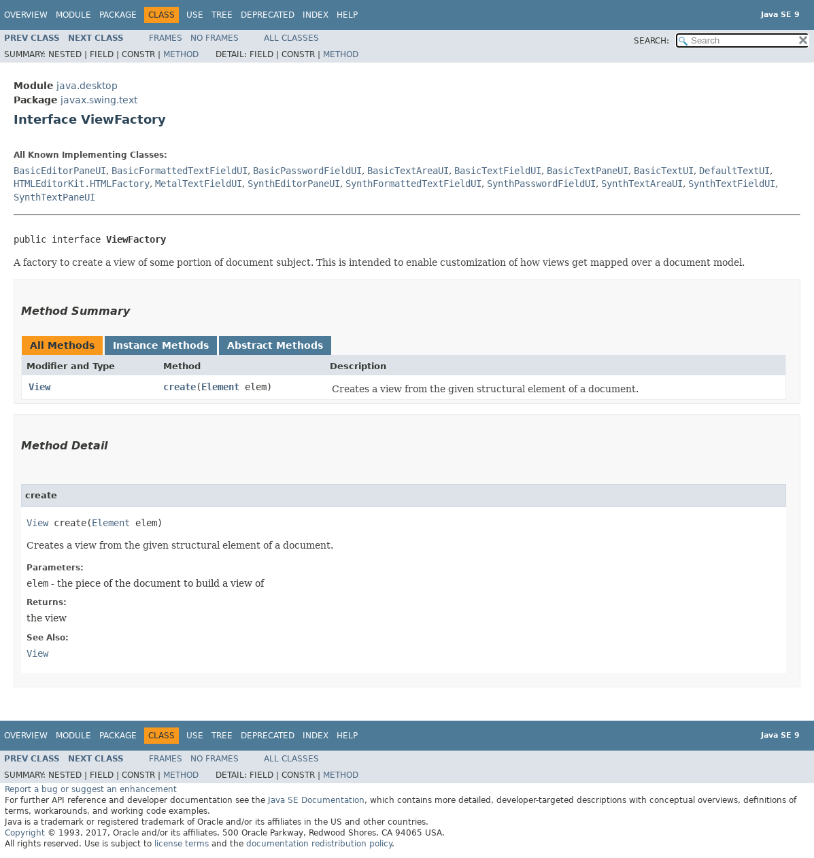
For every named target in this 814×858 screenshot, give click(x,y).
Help (347, 15)
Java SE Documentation (316, 800)
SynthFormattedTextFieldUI (413, 183)
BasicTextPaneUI (587, 170)
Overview (26, 15)
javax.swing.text (99, 100)
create (179, 386)
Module (73, 15)
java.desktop (87, 85)
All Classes (291, 38)
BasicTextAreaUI (408, 170)
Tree (222, 15)
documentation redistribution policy (319, 843)
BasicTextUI (664, 170)
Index (315, 15)
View (39, 386)
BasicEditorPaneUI (60, 170)
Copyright (25, 833)
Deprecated (267, 15)
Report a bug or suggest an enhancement (91, 789)
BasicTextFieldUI (497, 170)
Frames (165, 38)
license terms (181, 843)
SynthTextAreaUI (642, 183)
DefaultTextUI (734, 170)
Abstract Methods (275, 345)
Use (194, 15)
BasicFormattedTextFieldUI (180, 170)
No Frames (214, 38)
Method (181, 54)
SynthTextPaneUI (54, 197)
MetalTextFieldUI (198, 183)
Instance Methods (161, 345)
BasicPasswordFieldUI (307, 170)
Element (220, 386)
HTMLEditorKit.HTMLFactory (82, 183)
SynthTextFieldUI (731, 183)
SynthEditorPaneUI (294, 183)
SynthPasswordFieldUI (541, 183)
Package (118, 15)
